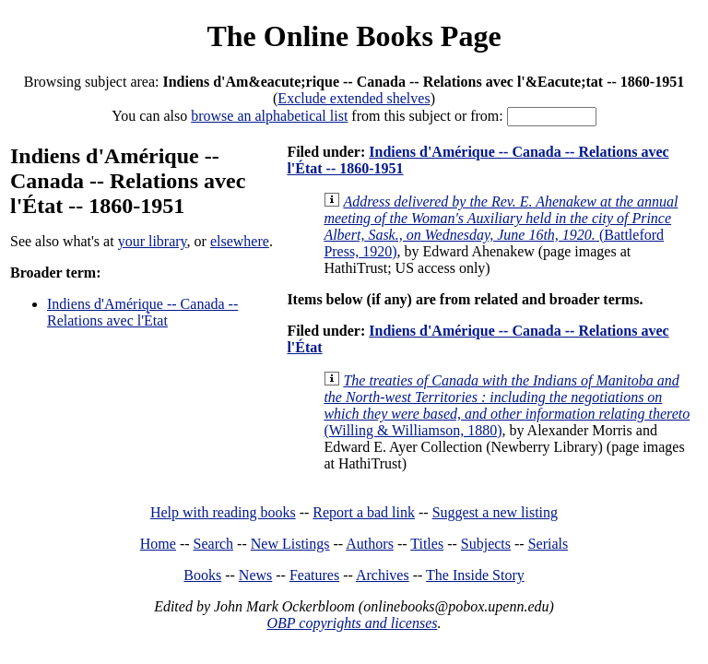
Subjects (486, 543)
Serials (548, 543)
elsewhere (239, 241)
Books (202, 575)
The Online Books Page (353, 36)
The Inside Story (475, 575)
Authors (370, 543)
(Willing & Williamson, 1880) (507, 405)
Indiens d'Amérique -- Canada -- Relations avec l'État (142, 312)
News (255, 575)
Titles (426, 543)
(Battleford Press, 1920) (501, 226)
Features (314, 575)
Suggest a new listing (495, 512)
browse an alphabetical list (269, 116)
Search (214, 543)
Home (158, 543)
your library (152, 241)
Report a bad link (364, 512)
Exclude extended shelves (353, 98)
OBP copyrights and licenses (351, 623)
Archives (382, 575)
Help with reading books (223, 512)
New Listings (290, 543)
